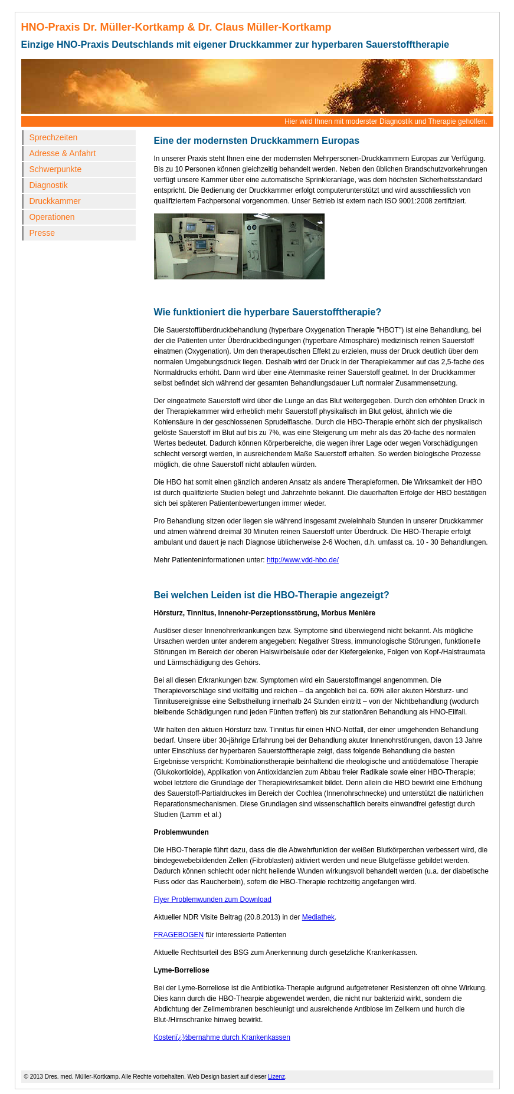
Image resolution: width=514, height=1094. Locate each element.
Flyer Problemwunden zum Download (212, 899)
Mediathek (318, 917)
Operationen (52, 217)
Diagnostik (49, 185)
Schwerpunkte (56, 169)
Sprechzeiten (54, 137)
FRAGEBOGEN (179, 935)
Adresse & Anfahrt (63, 153)
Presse (42, 233)
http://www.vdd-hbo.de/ (303, 560)
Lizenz (276, 1076)
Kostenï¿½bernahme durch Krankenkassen (222, 1037)
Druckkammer (55, 201)
